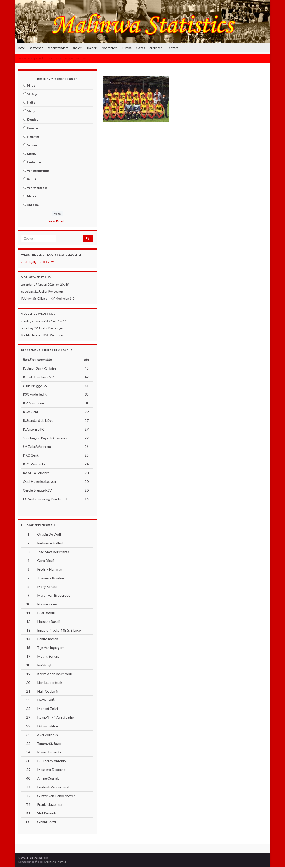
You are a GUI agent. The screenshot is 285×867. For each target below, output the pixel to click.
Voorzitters (110, 48)
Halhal (31, 102)
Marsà (31, 196)
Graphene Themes (55, 861)
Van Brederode (38, 170)
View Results (57, 221)
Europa (127, 48)
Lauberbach (35, 162)
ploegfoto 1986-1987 (74, 58)
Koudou (32, 119)
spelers (78, 48)
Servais (32, 145)
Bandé (31, 179)
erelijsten (155, 48)
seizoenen (36, 48)
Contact (172, 48)
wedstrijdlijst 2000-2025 (38, 262)
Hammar (33, 136)
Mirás (31, 85)
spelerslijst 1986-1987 (46, 58)
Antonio (33, 205)
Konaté (32, 128)
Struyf (31, 111)
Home (21, 48)
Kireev (31, 153)
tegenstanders (58, 48)
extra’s (140, 48)
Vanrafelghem (37, 187)
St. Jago (32, 94)
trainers (92, 48)
